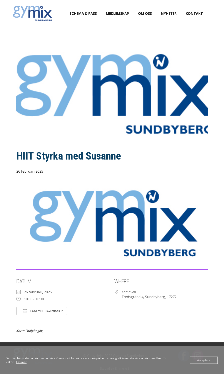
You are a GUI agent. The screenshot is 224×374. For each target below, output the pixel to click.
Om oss (145, 13)
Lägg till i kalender (41, 311)
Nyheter (169, 13)
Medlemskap (117, 13)
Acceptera (204, 360)
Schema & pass (83, 13)
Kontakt (194, 13)
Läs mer (21, 362)
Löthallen (129, 292)
